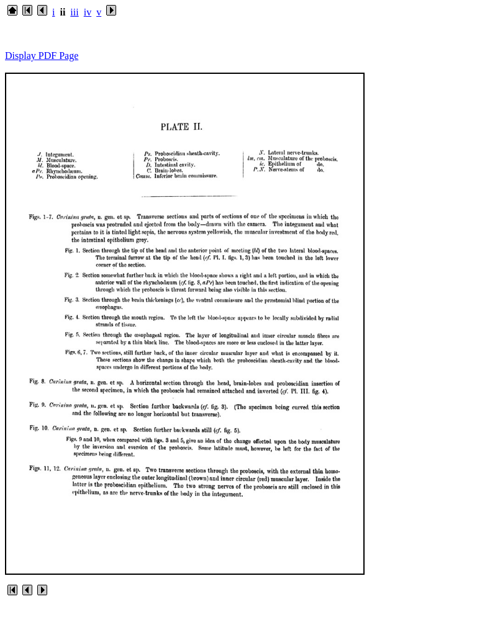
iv (87, 12)
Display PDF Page (41, 55)
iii (74, 12)
